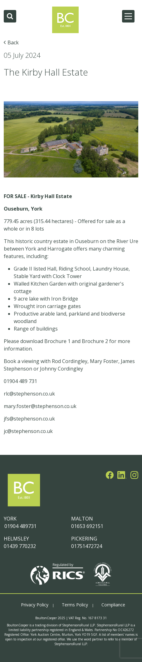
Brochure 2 (95, 341)
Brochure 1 (57, 341)
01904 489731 (20, 526)
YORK (10, 518)
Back (13, 42)
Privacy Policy (34, 605)
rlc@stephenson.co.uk (29, 393)
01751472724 (86, 546)
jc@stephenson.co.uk (28, 431)
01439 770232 (20, 546)
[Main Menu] (128, 16)
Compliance (113, 605)
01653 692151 (87, 526)
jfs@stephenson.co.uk (30, 418)
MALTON (82, 518)
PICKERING (84, 538)
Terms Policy (75, 605)
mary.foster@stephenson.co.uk (40, 406)
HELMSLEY (16, 538)
